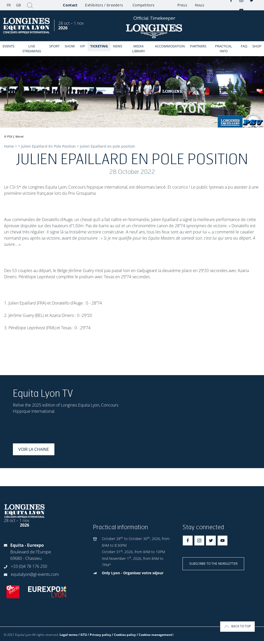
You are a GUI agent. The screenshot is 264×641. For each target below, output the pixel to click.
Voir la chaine (33, 449)
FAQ (244, 46)
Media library (138, 48)
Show (70, 46)
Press (182, 5)
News (117, 46)
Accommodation (170, 46)
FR (9, 5)
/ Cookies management (154, 634)
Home (9, 146)
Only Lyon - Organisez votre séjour (132, 572)
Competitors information (143, 6)
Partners (198, 46)
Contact (70, 5)
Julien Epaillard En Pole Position (48, 146)
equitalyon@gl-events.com (35, 574)
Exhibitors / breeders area (104, 6)
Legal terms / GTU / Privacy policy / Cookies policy (98, 634)
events (8, 46)
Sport (54, 46)
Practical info (223, 48)
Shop (256, 46)
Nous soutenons (204, 6)
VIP (82, 46)
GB (18, 5)
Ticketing (99, 46)
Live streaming (31, 48)
